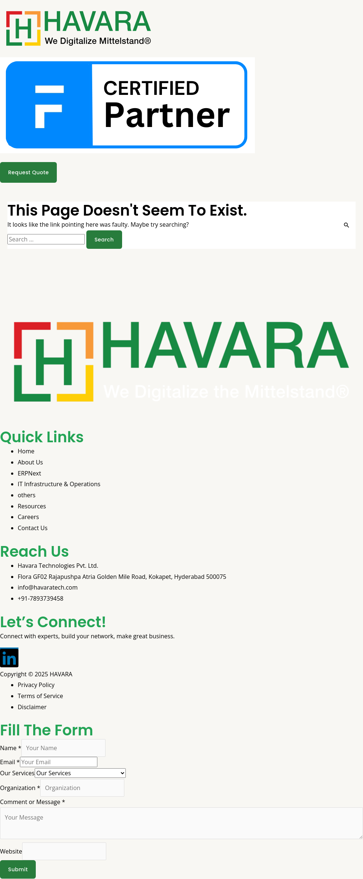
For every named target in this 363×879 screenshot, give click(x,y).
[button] (181, 160)
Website (11, 852)
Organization (20, 788)
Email (10, 762)
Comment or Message (32, 802)
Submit (18, 869)
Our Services (17, 773)
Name (10, 748)
